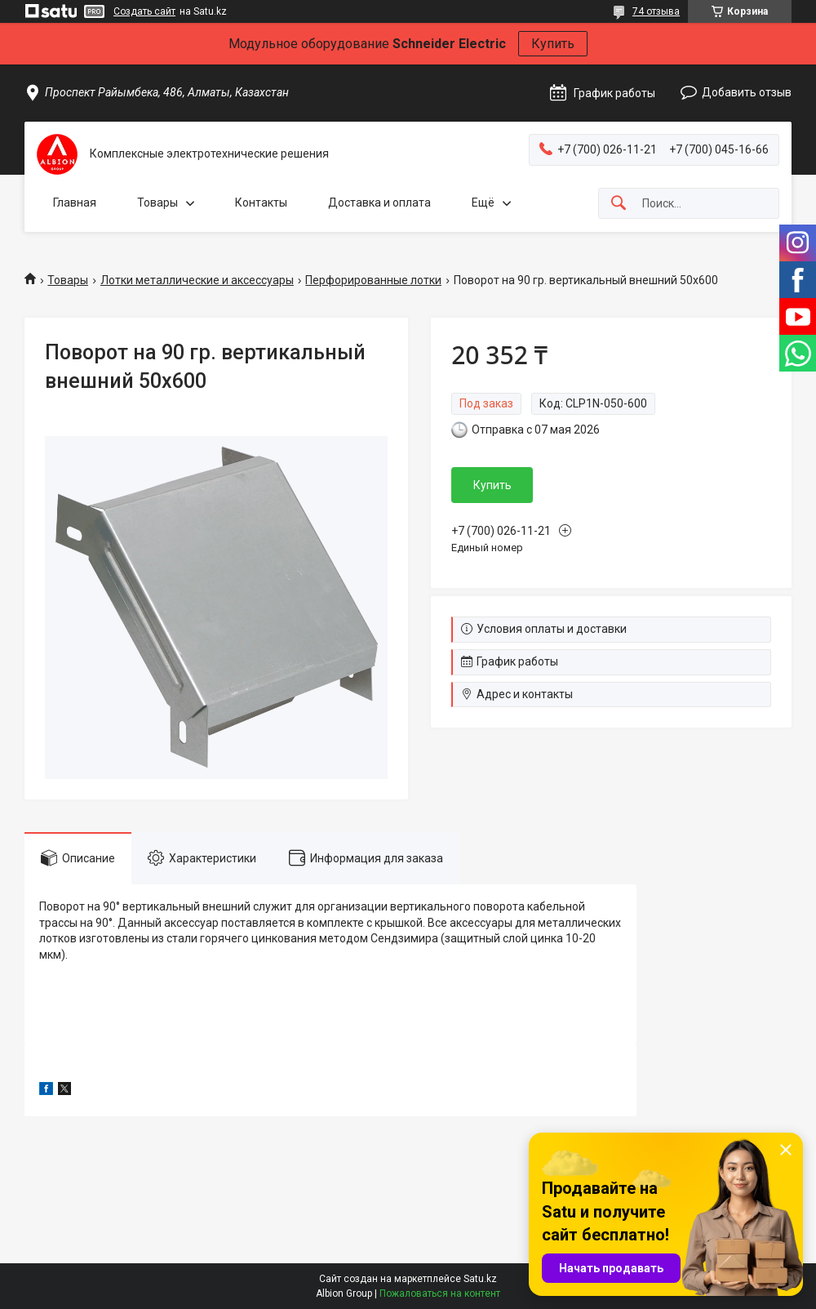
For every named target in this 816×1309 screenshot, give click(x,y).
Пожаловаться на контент (439, 1293)
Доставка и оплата (379, 202)
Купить (552, 43)
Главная (74, 202)
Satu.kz (480, 1279)
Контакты (261, 202)
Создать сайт (144, 11)
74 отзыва (656, 11)
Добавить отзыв (747, 92)
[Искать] (618, 203)
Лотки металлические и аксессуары (197, 280)
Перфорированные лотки (373, 280)
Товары (157, 202)
